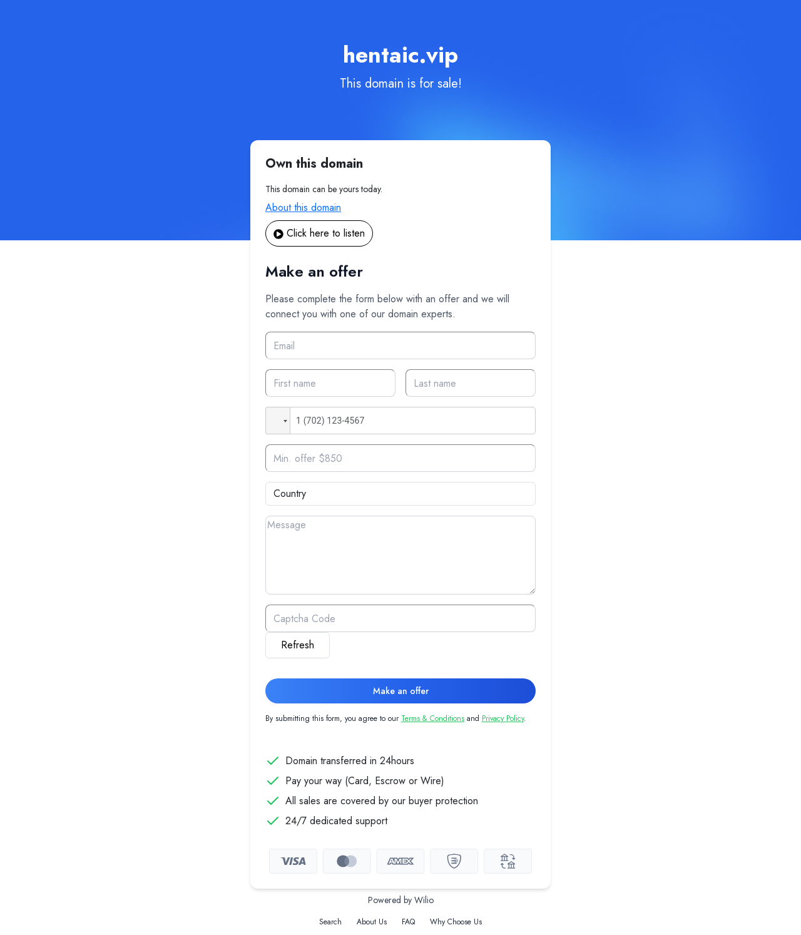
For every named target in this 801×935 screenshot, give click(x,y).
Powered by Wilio (401, 900)
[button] (278, 420)
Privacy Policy (503, 718)
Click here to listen (319, 233)
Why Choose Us (456, 921)
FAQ (408, 921)
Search (330, 921)
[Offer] (400, 458)
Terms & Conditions (432, 718)
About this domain (303, 207)
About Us (372, 921)
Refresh (297, 645)
